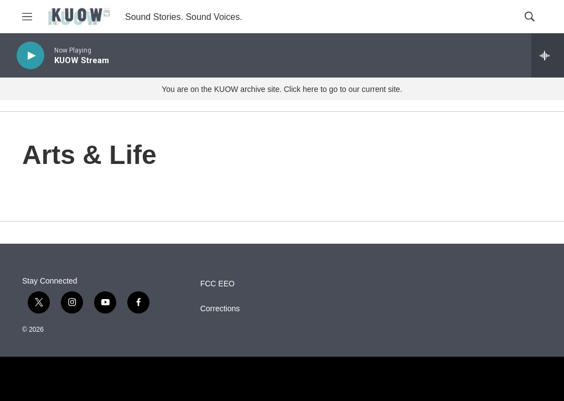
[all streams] (547, 55)
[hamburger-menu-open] (27, 17)
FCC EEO (217, 284)
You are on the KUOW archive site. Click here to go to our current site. (282, 89)
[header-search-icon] (529, 17)
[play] (30, 55)
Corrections (220, 309)
